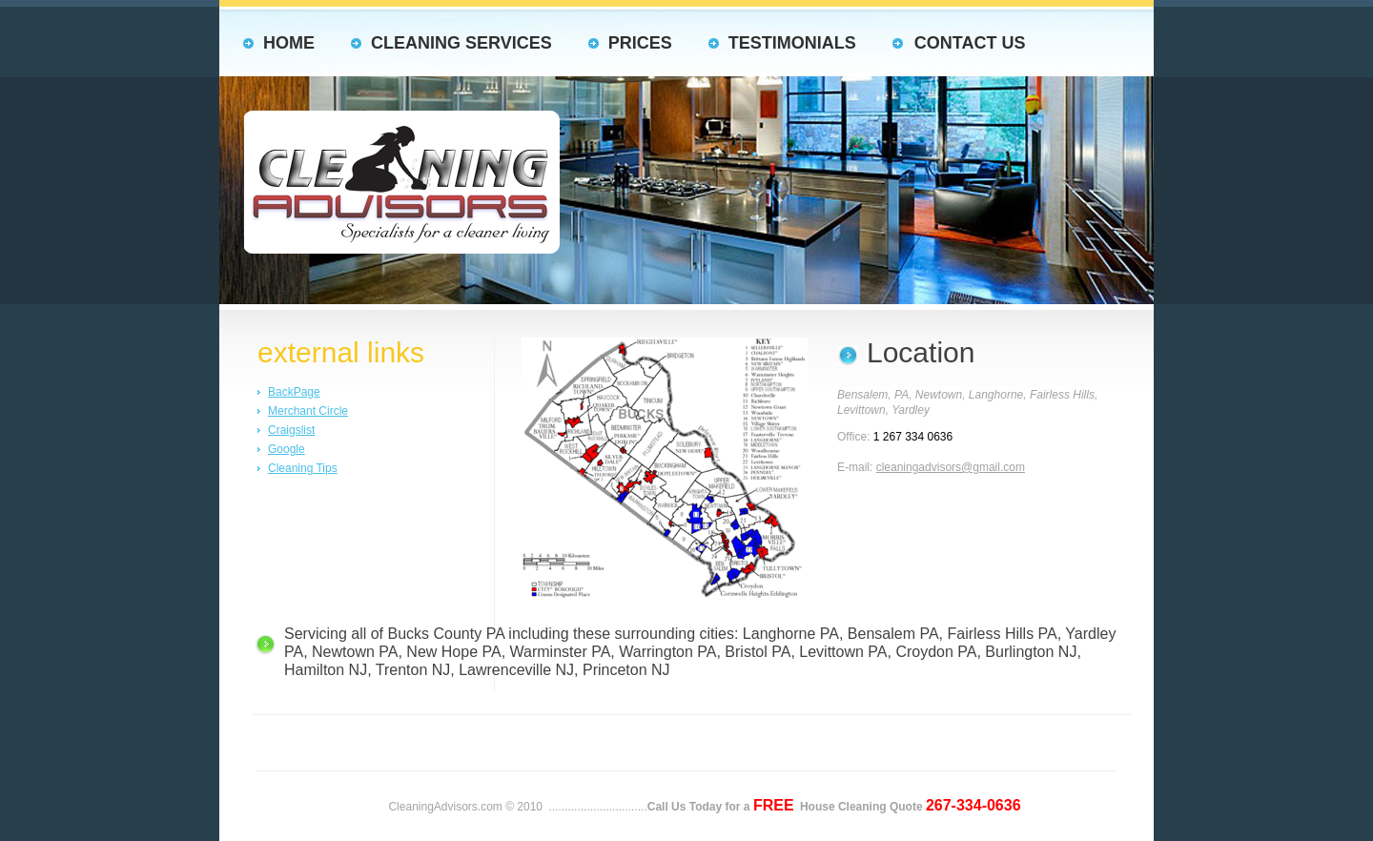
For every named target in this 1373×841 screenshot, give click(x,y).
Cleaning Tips (303, 468)
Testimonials (792, 42)
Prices (640, 42)
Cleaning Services (461, 42)
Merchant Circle (308, 411)
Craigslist (291, 430)
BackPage (294, 392)
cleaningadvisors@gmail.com (950, 467)
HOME (289, 42)
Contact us (970, 42)
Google (286, 449)
